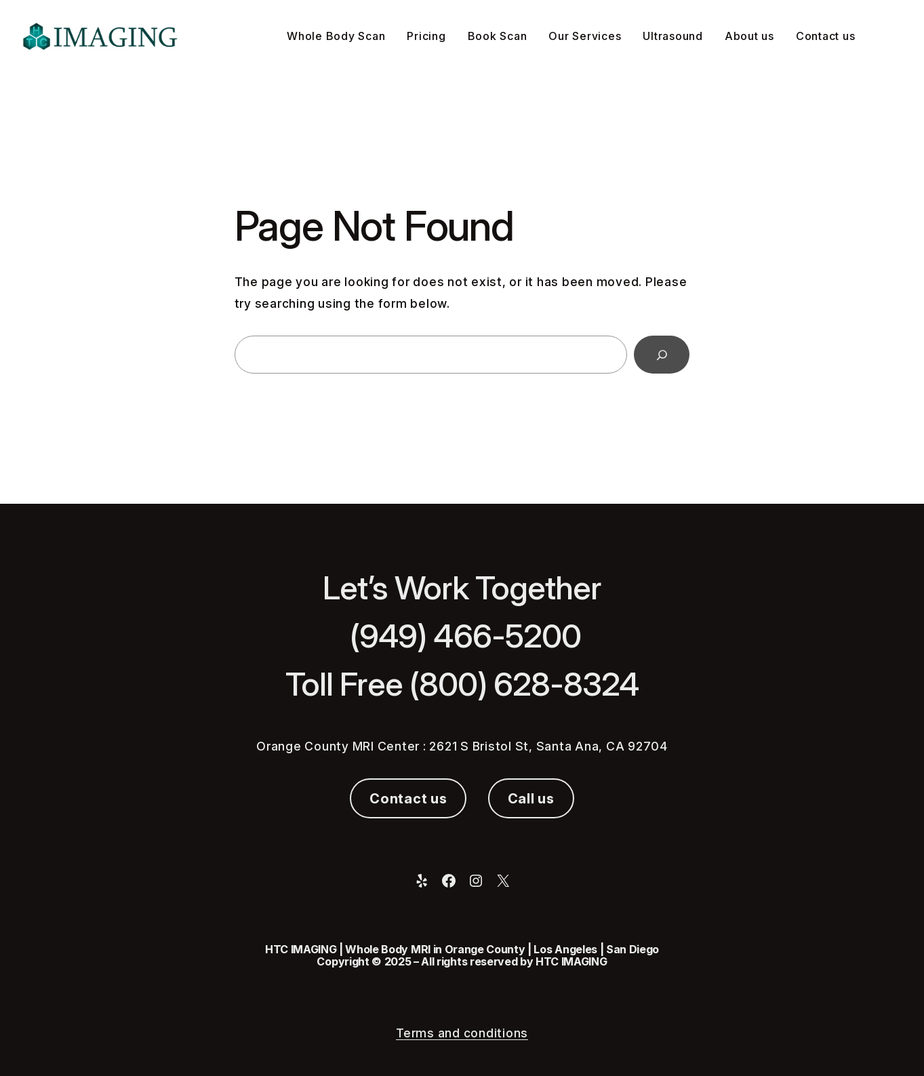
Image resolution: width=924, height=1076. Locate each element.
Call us (531, 799)
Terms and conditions (462, 1033)
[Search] (661, 355)
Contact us (408, 799)
